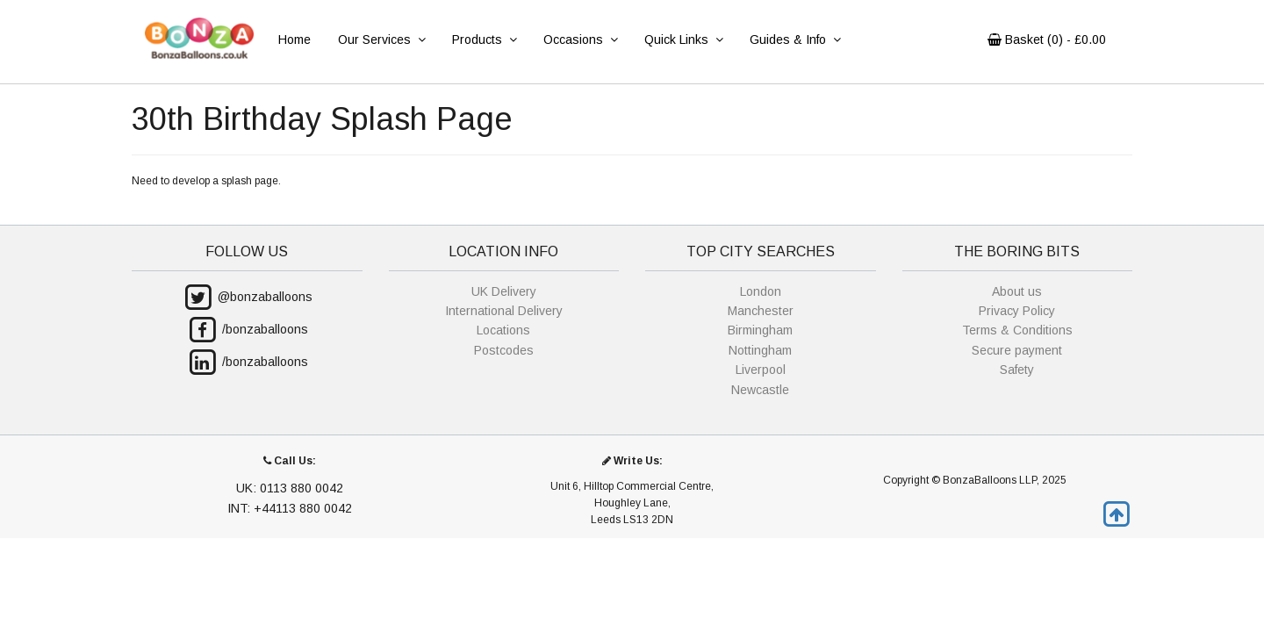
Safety (1017, 370)
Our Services (381, 39)
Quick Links (683, 39)
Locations (503, 330)
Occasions (580, 39)
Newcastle (760, 390)
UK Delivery (503, 291)
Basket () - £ (1047, 39)
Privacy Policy (1017, 311)
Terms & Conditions (1017, 330)
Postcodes (504, 350)
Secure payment (1017, 350)
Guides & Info (795, 39)
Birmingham (760, 330)
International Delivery (504, 311)
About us (1017, 291)
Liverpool (761, 370)
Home (294, 39)
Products (484, 39)
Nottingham (760, 350)
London (760, 291)
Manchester (761, 311)
